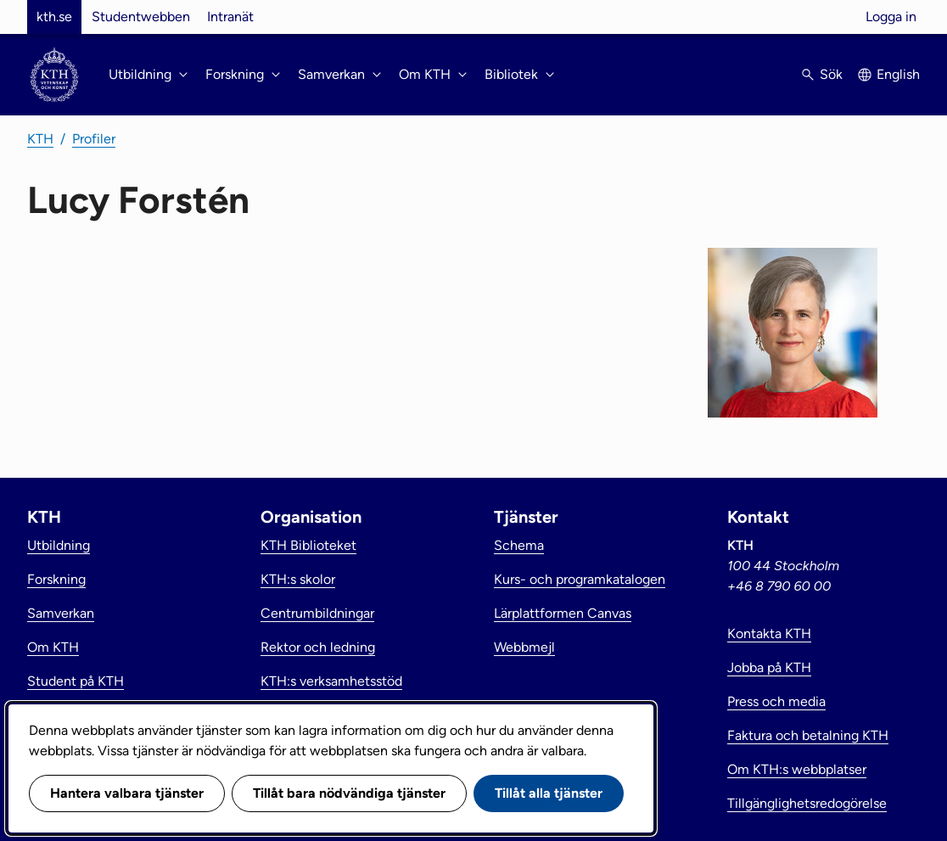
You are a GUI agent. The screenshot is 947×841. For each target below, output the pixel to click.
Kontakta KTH (769, 633)
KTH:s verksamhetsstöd (331, 681)
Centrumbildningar (317, 613)
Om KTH (53, 647)
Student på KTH (75, 681)
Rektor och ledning (318, 647)
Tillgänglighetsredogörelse (807, 803)
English (898, 74)
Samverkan (60, 613)
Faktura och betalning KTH (807, 735)
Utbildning (58, 545)
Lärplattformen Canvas (562, 613)
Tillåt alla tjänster (548, 793)
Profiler (93, 139)
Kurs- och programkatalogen (579, 579)
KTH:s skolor (298, 579)
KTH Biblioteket (308, 545)
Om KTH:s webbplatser (796, 769)
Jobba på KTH (769, 667)
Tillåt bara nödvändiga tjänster (349, 793)
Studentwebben (141, 16)
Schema (519, 545)
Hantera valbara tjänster (127, 793)
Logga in (891, 16)
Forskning (56, 579)
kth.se (54, 16)
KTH (40, 139)
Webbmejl (524, 647)
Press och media (776, 701)
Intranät (230, 16)
